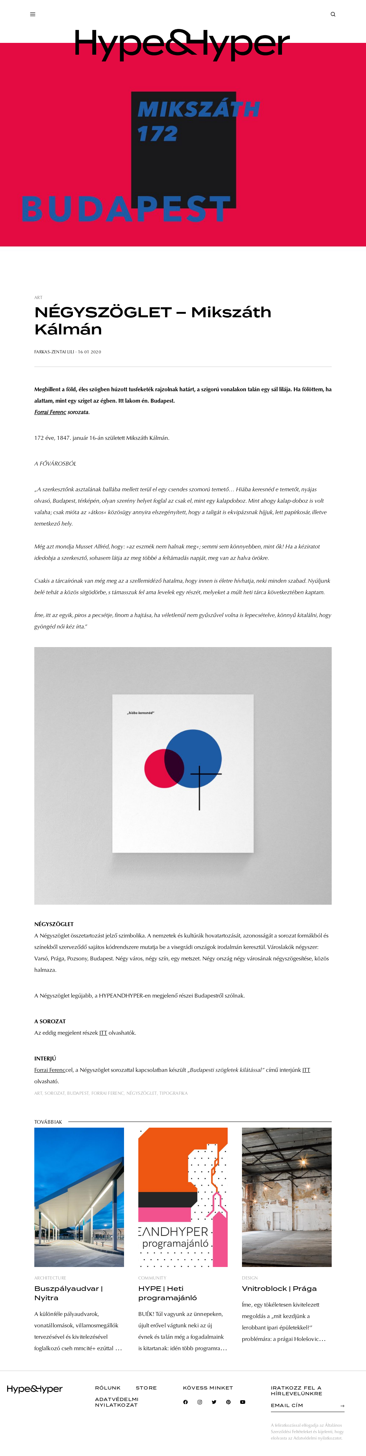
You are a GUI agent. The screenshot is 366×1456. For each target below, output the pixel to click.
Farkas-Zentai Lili (54, 352)
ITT (103, 1033)
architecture (50, 1278)
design (250, 1278)
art (38, 298)
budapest (78, 1094)
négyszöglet (142, 1094)
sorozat (55, 1094)
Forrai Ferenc (50, 413)
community (152, 1278)
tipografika (173, 1094)
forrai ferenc (108, 1094)
